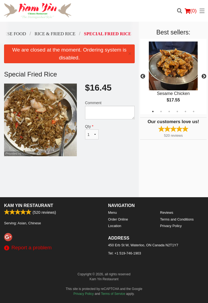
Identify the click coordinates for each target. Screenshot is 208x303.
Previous (143, 76)
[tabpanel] (173, 76)
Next (204, 76)
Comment (110, 110)
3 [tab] (169, 111)
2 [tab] (161, 111)
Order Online (118, 219)
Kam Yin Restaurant (28, 205)
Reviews (166, 212)
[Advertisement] (69, 173)
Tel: (124, 253)
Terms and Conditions (177, 219)
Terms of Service (113, 294)
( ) (191, 11)
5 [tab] (185, 111)
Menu (112, 212)
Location (114, 226)
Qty (92, 131)
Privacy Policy (171, 226)
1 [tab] (153, 111)
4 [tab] (177, 111)
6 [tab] (193, 111)
